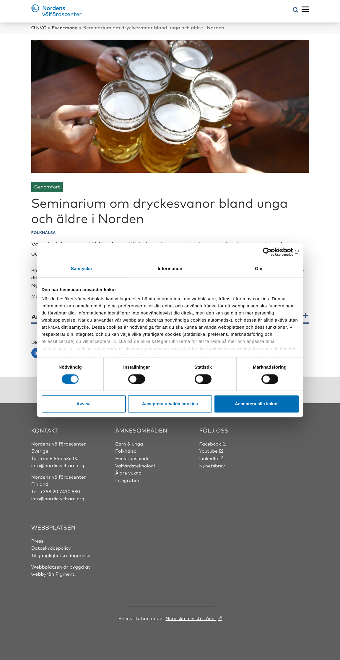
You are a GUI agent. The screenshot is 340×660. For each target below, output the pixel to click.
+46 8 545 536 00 (60, 457)
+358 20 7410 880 (60, 490)
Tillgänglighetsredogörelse (61, 554)
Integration (128, 479)
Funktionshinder (134, 457)
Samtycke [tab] (81, 268)
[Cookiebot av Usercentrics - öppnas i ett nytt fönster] (273, 251)
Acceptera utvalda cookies (170, 403)
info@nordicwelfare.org (58, 464)
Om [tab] (258, 268)
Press (37, 539)
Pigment (65, 572)
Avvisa (84, 403)
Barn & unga (129, 443)
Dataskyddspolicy (51, 546)
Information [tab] (170, 268)
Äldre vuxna (128, 472)
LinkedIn (209, 457)
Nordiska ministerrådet (191, 617)
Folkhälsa (126, 450)
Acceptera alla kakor (256, 403)
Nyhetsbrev (212, 464)
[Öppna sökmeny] (295, 10)
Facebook (210, 443)
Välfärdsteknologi (135, 464)
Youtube (208, 450)
